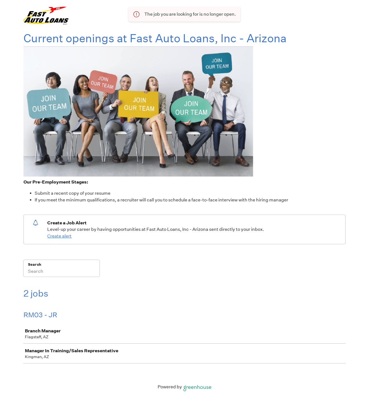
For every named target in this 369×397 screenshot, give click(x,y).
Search (34, 264)
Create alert (59, 236)
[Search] (61, 272)
